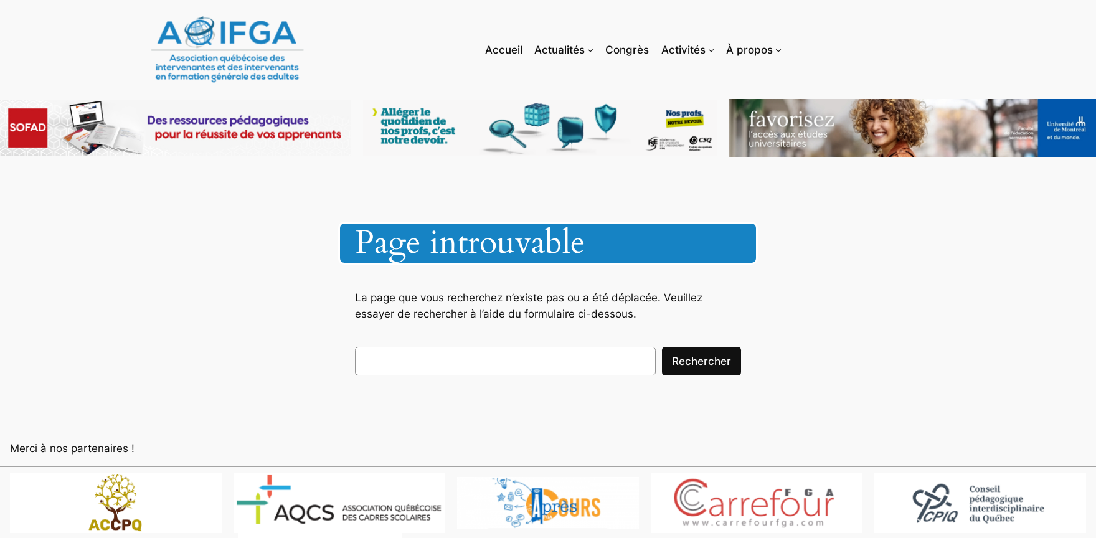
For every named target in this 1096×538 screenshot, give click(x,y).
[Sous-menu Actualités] (590, 49)
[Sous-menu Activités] (711, 49)
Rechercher (701, 361)
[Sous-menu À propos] (778, 49)
